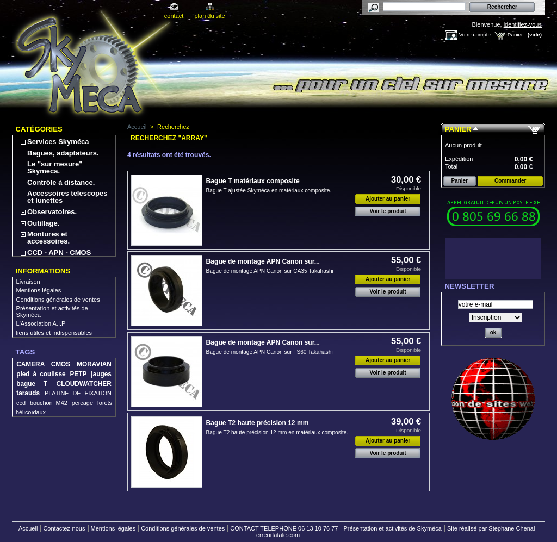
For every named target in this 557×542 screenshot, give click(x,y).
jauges (101, 374)
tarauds (28, 393)
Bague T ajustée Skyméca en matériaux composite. (269, 191)
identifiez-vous (523, 24)
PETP (78, 374)
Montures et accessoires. (48, 237)
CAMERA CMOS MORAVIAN (64, 364)
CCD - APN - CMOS (59, 252)
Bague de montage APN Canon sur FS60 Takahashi (269, 352)
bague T (31, 384)
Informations (43, 271)
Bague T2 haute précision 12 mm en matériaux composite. (277, 432)
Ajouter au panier (388, 199)
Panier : (517, 35)
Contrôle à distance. (61, 182)
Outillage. (43, 223)
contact (173, 16)
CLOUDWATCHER (84, 384)
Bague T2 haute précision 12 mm (257, 423)
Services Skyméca (58, 142)
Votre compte (475, 35)
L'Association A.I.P (41, 323)
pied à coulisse (40, 374)
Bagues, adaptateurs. (63, 153)
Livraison (28, 281)
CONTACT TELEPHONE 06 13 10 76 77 (284, 528)
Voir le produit (388, 211)
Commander (510, 181)
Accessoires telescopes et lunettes (67, 196)
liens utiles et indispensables (54, 332)
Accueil (136, 126)
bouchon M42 (48, 403)
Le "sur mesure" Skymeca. (54, 167)
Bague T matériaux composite (253, 181)
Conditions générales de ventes (58, 299)
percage (82, 403)
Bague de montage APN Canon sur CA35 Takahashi (269, 271)
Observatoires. (52, 212)
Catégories (39, 129)
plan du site (209, 16)
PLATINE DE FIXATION (78, 393)
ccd (21, 403)
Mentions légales (38, 290)
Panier (458, 129)
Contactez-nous (64, 528)
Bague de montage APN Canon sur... (263, 261)
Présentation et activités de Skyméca (392, 528)
